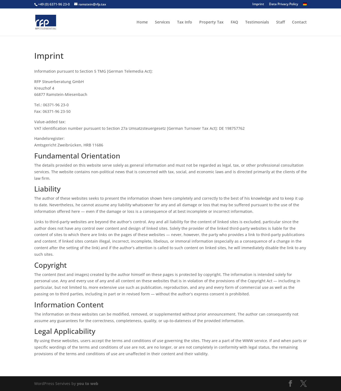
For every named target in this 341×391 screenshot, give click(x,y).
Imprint (258, 4)
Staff (280, 22)
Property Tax (211, 22)
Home (142, 22)
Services (162, 22)
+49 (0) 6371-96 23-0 (54, 4)
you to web (87, 383)
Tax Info (184, 22)
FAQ (234, 22)
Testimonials (257, 22)
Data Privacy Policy (283, 4)
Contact (299, 22)
